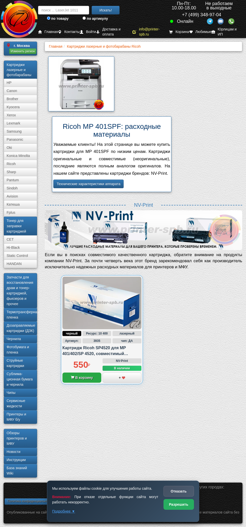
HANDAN (14, 264)
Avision (12, 196)
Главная (48, 31)
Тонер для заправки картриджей (16, 226)
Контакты (68, 31)
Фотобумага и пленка (18, 349)
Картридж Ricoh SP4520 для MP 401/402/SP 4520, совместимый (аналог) (94, 353)
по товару (58, 18)
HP (9, 83)
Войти (88, 31)
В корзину (82, 378)
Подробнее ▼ (63, 511)
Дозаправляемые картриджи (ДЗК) (21, 328)
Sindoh (12, 188)
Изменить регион (23, 51)
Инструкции (16, 460)
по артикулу (95, 18)
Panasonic (15, 139)
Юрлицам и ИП (224, 32)
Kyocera (13, 107)
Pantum (13, 180)
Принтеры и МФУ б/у (16, 416)
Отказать (179, 491)
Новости (13, 452)
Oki (9, 148)
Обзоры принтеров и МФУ (17, 438)
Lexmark (13, 123)
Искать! (106, 10)
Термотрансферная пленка (22, 314)
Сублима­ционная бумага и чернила (20, 379)
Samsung (14, 131)
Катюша (13, 204)
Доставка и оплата (108, 32)
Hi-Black (13, 247)
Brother (12, 99)
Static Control (17, 256)
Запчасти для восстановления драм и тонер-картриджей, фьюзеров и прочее (20, 290)
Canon (12, 91)
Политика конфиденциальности (29, 501)
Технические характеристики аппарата (88, 184)
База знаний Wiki (17, 470)
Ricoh (11, 164)
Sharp (11, 172)
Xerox (11, 115)
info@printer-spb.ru (146, 32)
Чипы (11, 393)
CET (10, 239)
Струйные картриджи (15, 363)
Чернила (14, 339)
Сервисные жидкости (16, 403)
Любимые (200, 31)
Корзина (179, 31)
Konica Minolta (18, 156)
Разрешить (178, 504)
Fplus (11, 212)
